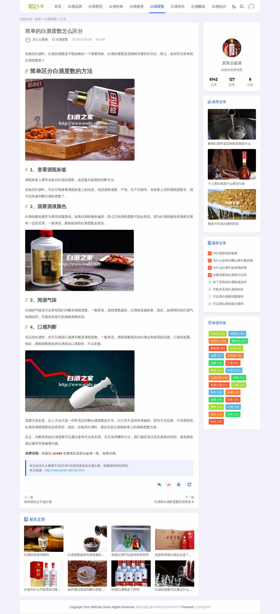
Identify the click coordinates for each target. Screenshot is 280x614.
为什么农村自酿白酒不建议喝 (233, 260)
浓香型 (218, 341)
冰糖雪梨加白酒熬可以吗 (230, 275)
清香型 (237, 333)
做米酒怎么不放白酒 (38, 501)
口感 (239, 385)
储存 (216, 414)
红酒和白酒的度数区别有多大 (174, 501)
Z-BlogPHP (202, 607)
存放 (236, 348)
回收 (233, 414)
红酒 (233, 363)
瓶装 (233, 399)
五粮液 (235, 355)
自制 (239, 377)
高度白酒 (219, 385)
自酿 (216, 363)
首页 (57, 6)
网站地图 (142, 607)
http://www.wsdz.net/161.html (64, 470)
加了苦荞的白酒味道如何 (230, 282)
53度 (216, 355)
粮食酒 (217, 348)
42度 (233, 407)
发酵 (216, 399)
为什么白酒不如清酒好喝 (230, 267)
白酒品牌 (75, 6)
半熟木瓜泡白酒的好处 (228, 289)
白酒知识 (219, 6)
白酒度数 (157, 6)
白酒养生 (178, 6)
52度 (234, 370)
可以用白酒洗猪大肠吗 (228, 303)
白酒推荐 (137, 6)
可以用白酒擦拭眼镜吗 (228, 296)
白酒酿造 (198, 6)
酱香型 (239, 341)
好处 (216, 421)
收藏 (233, 392)
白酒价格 (116, 6)
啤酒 (216, 370)
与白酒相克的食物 (225, 253)
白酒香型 (96, 6)
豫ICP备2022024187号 (164, 607)
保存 (216, 392)
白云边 (217, 333)
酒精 (216, 407)
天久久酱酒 (40, 39)
